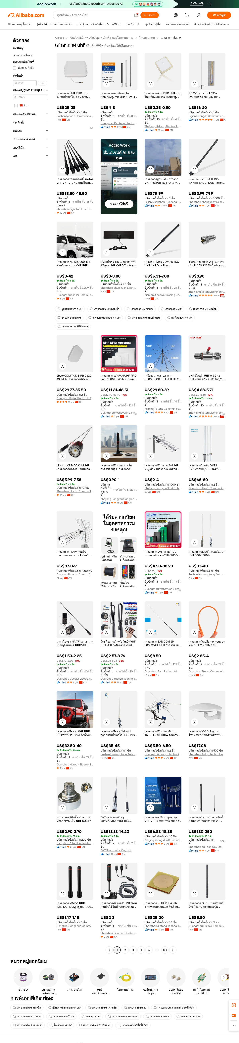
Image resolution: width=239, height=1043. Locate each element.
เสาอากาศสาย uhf (157, 1016)
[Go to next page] (172, 950)
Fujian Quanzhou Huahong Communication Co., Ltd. (163, 201)
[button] (106, 83)
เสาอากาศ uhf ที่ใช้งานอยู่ (73, 326)
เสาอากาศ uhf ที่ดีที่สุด (202, 309)
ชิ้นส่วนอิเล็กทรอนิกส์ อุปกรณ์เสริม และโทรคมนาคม (101, 37)
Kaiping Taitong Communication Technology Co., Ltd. (163, 408)
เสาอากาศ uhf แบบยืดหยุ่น (144, 317)
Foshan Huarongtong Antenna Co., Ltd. (207, 574)
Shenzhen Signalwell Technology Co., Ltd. (75, 209)
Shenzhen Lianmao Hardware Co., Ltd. (119, 933)
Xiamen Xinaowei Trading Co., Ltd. (163, 294)
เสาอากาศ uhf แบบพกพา (123, 1016)
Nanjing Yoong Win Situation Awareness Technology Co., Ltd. (163, 840)
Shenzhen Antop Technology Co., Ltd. (207, 754)
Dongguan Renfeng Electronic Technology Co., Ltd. (119, 123)
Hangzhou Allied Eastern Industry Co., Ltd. (75, 843)
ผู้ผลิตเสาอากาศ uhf (70, 309)
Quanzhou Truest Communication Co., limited (207, 671)
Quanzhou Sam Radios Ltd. (161, 671)
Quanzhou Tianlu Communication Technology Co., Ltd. (207, 488)
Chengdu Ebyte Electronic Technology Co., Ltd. (75, 398)
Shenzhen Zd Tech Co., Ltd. (205, 846)
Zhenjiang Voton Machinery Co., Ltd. (207, 291)
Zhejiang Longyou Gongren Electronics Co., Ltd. (119, 498)
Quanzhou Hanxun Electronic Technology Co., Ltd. (75, 764)
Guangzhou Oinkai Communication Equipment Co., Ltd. (75, 294)
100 (165, 950)
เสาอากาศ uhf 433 (188, 1016)
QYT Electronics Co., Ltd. (116, 850)
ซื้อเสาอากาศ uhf (61, 1025)
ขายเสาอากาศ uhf (69, 317)
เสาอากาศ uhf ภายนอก (27, 1016)
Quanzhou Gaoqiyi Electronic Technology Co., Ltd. (75, 678)
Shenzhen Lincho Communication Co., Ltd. (75, 491)
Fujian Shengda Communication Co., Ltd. (207, 116)
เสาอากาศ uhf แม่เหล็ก (27, 1007)
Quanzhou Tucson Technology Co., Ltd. (119, 678)
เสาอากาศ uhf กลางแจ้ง (27, 1025)
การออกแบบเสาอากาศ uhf (104, 317)
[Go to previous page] (109, 950)
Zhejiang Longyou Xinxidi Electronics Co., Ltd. (163, 488)
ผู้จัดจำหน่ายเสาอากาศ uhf (64, 1007)
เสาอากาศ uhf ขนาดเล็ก (104, 309)
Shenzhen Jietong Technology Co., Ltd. (163, 925)
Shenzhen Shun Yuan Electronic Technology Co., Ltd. (119, 287)
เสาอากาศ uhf (90, 1016)
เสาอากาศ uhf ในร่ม (61, 1016)
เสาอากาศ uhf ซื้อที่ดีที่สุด (133, 1025)
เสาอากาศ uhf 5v (135, 1007)
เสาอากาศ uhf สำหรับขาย (94, 1025)
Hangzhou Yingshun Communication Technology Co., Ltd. (75, 925)
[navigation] (30, 494)
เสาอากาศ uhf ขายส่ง (140, 309)
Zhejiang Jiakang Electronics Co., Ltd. (163, 126)
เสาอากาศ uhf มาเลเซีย (102, 1007)
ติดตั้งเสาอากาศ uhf (179, 317)
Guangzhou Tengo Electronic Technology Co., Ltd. (163, 754)
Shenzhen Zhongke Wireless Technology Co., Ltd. (207, 201)
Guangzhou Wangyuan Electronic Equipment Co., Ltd (119, 412)
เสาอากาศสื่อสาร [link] (171, 37)
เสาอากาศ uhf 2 (171, 309)
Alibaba (59, 37)
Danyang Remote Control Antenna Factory (75, 574)
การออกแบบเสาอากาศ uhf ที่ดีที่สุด (174, 1007)
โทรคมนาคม (147, 37)
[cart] (188, 15)
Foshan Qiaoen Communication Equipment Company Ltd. (75, 116)
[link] (234, 1005)
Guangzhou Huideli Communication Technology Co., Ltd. (207, 925)
